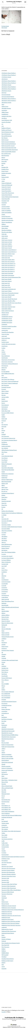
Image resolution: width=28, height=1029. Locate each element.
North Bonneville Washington (14, 1)
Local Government (6, 581)
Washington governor (7, 913)
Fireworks (4, 426)
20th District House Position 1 (9, 87)
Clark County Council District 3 (9, 250)
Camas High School (6, 189)
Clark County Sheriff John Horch (9, 299)
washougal (4, 927)
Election (4, 395)
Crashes (3, 348)
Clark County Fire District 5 (8, 269)
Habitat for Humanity (7, 464)
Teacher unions (5, 823)
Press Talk (4, 707)
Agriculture (4, 110)
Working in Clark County (7, 960)
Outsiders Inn (5, 668)
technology (4, 825)
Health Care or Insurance (8, 473)
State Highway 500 (6, 807)
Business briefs (5, 177)
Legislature (4, 572)
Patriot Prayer (5, 670)
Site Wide (4, 790)
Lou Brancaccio (5, 595)
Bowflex (3, 163)
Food (3, 432)
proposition (4, 711)
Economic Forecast (6, 387)
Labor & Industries (6, 562)
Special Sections (5, 801)
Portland (4, 699)
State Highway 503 (6, 809)
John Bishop (4, 536)
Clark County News (6, 287)
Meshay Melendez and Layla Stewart (10, 607)
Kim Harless (4, 550)
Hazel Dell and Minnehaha (8, 469)
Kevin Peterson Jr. (6, 546)
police (3, 687)
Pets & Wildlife (5, 684)
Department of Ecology (7, 361)
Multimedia (4, 625)
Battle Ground (5, 140)
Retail (3, 723)
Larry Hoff (4, 566)
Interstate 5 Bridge (6, 524)
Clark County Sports (6, 305)
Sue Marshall (5, 821)
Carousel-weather (6, 208)
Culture (3, 352)
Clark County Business (7, 246)
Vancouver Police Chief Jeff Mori (9, 884)
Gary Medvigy (5, 448)
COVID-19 (4, 340)
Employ (3, 399)
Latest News (4, 570)
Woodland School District (8, 958)
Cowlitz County (5, 342)
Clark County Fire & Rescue (8, 261)
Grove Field (4, 462)
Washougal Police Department (9, 931)
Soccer (3, 795)
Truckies (4, 850)
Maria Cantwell (5, 599)
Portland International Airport (9, 701)
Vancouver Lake (5, 878)
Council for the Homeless (8, 332)
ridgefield (4, 727)
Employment (5, 401)
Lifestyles (4, 576)
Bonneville (4, 161)
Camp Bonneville (6, 198)
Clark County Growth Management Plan (11, 277)
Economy (4, 389)
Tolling (3, 833)
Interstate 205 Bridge (7, 521)
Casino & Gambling (6, 210)
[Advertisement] (14, 991)
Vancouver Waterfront (7, 894)
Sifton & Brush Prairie (7, 786)
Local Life (4, 585)
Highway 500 (5, 483)
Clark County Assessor (7, 240)
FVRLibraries (5, 444)
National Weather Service (8, 636)
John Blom (4, 538)
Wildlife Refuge (5, 953)
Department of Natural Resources (10, 363)
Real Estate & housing (7, 719)
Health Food (4, 475)
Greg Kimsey (5, 460)
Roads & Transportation (7, 744)
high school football (6, 481)
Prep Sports (4, 703)
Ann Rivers (4, 118)
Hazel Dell (4, 466)
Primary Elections (6, 709)
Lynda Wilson (5, 597)
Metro (3, 609)
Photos (3, 686)
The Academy (5, 829)
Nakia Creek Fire (5, 632)
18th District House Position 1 (9, 81)
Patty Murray (5, 672)
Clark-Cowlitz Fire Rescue (8, 310)
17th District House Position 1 (9, 73)
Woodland (4, 957)
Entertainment (5, 405)
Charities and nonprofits (7, 220)
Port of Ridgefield (6, 693)
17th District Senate (6, 77)
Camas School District (7, 195)
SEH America (5, 774)
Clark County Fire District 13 (8, 265)
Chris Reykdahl (5, 226)
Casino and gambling (6, 212)
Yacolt (3, 966)
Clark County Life (6, 285)
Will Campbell (5, 955)
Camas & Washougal (6, 183)
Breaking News (5, 169)
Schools (3, 764)
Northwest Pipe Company (8, 650)
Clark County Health (6, 279)
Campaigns (4, 202)
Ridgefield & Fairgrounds (8, 729)
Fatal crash (4, 418)
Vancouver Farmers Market (8, 870)
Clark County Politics (7, 291)
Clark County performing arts (9, 289)
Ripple (3, 740)
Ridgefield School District (8, 739)
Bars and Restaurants (7, 136)
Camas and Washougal (7, 185)
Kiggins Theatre (5, 548)
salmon (3, 752)
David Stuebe (5, 358)
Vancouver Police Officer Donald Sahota (11, 890)
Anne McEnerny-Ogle (7, 120)
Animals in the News (6, 116)
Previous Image (5, 26)
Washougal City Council (7, 929)
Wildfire (3, 949)
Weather (4, 937)
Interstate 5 (4, 523)
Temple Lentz (5, 827)
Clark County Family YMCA (8, 259)
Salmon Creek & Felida (7, 756)
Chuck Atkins (5, 228)
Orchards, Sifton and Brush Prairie (10, 660)
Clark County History (7, 281)
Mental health (5, 605)
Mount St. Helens (6, 621)
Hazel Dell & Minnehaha (7, 468)
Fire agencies (5, 424)
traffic (3, 841)
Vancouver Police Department (9, 888)
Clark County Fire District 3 (8, 267)
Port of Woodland (6, 697)
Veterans (4, 896)
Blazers (3, 157)
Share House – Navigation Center (9, 780)
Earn (3, 375)
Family (3, 414)
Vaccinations (5, 860)
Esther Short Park (6, 411)
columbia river (5, 314)
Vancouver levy (5, 880)
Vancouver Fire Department (8, 872)
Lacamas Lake (5, 564)
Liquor (3, 577)
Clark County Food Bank (7, 273)
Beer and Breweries (6, 153)
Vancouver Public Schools (8, 892)
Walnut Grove (5, 902)
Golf (3, 454)
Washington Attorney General (9, 905)
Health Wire (4, 477)
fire (2, 422)
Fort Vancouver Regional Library (9, 440)
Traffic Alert (5, 843)
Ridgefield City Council (7, 733)
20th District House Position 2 (9, 88)
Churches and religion (7, 232)
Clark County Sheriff (6, 297)
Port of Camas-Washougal (8, 691)
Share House (4, 778)
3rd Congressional (6, 94)
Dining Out (4, 367)
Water (3, 935)
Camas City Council (6, 187)
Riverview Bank (5, 742)
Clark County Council (7, 248)
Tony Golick (4, 835)
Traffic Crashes (5, 845)
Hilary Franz (4, 487)
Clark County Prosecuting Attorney (10, 293)
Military (3, 613)
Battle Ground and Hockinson (9, 143)
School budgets (5, 760)
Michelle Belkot (5, 611)
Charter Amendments (7, 222)
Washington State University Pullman (10, 923)
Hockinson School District (8, 493)
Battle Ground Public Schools (9, 151)
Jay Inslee (4, 532)
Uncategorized (5, 854)
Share (3, 776)
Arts (3, 126)
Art (2, 124)
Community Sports (6, 328)
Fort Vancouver (5, 436)
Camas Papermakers (6, 191)
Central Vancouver (6, 216)
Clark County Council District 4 (9, 251)
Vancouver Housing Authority (9, 874)
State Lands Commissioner (8, 811)
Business (4, 175)
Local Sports (5, 591)
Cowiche (4, 1012)
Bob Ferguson (5, 159)
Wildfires (4, 951)
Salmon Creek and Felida (7, 758)
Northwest (4, 648)
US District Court (6, 858)
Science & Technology (7, 768)
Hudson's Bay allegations (7, 511)
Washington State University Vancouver (11, 925)
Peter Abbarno (5, 680)
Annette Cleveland (6, 122)
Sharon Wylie (5, 782)
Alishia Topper (5, 112)
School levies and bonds (7, 762)
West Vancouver (5, 947)
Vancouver (4, 864)
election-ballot (5, 397)
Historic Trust (5, 489)
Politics (3, 689)
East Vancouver (5, 385)
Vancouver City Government (8, 868)
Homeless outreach (6, 501)
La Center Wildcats (6, 560)
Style (3, 819)
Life (2, 574)
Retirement (4, 725)
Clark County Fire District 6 (8, 271)
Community (4, 324)
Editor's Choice (5, 391)
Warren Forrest (5, 903)
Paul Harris (4, 674)
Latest (3, 568)
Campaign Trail (5, 200)
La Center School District (8, 558)
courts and (4, 336)
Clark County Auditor (7, 244)
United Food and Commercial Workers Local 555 (13, 856)
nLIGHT (3, 644)
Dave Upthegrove (6, 356)
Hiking (3, 485)
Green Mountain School (7, 456)
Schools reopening (6, 766)
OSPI (3, 664)
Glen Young (4, 452)
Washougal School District (8, 933)
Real (3, 715)
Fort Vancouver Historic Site (8, 438)
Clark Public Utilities (6, 308)
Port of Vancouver (6, 695)
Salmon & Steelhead (6, 754)
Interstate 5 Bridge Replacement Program (12, 526)
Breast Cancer (5, 171)
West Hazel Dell (5, 945)
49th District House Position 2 (9, 100)
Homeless (4, 499)
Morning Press (5, 619)
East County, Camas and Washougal (10, 381)
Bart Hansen (5, 138)
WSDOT (3, 962)
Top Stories (4, 837)
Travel (3, 849)
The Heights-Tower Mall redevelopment (11, 831)
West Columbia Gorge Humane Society (11, 943)
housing (3, 507)
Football (4, 434)
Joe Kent (4, 534)
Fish (2, 428)
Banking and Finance (6, 130)
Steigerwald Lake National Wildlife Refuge (12, 815)
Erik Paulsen (4, 409)
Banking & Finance (6, 128)
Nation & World (5, 634)
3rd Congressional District (8, 96)
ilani (3, 517)
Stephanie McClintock (7, 817)
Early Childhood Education (8, 373)
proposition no (5, 713)
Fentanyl (4, 420)
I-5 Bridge (4, 515)
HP (2, 509)
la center (4, 554)
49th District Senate (6, 102)
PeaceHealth (5, 676)
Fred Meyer (4, 442)
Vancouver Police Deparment (8, 886)
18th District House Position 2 (9, 83)
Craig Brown (4, 346)
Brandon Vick (5, 167)
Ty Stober (4, 852)
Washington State (6, 917)
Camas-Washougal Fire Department (10, 196)
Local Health (5, 583)
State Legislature (6, 813)
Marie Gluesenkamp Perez (8, 601)
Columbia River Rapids (7, 320)
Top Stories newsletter (7, 839)
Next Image (4, 27)
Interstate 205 (5, 519)
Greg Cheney (5, 458)
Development (5, 365)
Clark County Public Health (8, 295)
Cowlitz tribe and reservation (8, 344)
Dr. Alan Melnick (5, 371)
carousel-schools (6, 206)
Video (3, 900)
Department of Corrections (8, 360)
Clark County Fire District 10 (8, 263)
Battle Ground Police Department (10, 149)
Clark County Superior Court (8, 306)
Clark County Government (8, 275)
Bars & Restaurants (6, 134)
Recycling (4, 721)
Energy (3, 403)
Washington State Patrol (7, 919)
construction (5, 330)
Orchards (4, 658)
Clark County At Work (7, 242)
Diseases (4, 369)
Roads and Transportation (8, 746)
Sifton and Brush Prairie (7, 788)
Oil (2, 652)
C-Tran (3, 179)
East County (4, 377)
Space (3, 797)
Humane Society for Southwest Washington (12, 513)
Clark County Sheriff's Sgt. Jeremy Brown (11, 303)
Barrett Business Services (8, 132)
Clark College (5, 236)
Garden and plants (6, 446)
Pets (3, 682)
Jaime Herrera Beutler (7, 530)
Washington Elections (7, 911)
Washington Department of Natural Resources (13, 909)
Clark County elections (7, 255)
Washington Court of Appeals (9, 907)
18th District (5, 79)
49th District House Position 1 (9, 98)
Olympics (4, 654)
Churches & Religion (6, 230)
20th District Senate (6, 90)
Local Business (5, 579)
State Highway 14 (6, 805)
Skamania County (6, 794)
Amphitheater (5, 114)
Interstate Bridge (6, 528)
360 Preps (4, 92)
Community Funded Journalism (9, 326)
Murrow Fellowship (6, 629)
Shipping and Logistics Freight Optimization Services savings (14, 1027)
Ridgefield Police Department (9, 737)
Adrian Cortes (5, 106)
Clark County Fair (6, 257)
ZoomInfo (4, 968)
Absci (3, 104)
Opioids (3, 656)
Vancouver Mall (5, 882)
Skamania (4, 792)
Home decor (4, 497)
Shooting (4, 784)
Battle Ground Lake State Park (9, 147)
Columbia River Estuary (7, 316)
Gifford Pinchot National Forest (9, 450)
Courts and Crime (6, 338)
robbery (3, 748)
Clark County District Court (8, 253)
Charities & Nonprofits (7, 218)
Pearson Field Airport (7, 678)
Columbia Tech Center (7, 322)
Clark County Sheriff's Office (8, 301)
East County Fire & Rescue (8, 379)
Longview (4, 593)
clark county (5, 238)
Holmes (3, 495)
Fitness (3, 430)
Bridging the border (6, 173)
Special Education (6, 799)
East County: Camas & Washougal (10, 383)
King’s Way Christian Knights (8, 552)
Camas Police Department (8, 193)
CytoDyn (4, 354)
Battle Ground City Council (8, 145)
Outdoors (4, 666)
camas (3, 181)
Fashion (3, 416)
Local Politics (5, 589)
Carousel (4, 204)
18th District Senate (6, 85)
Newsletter (4, 642)
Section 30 (4, 772)
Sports (3, 803)
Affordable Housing (6, 108)
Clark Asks (4, 234)
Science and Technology (7, 770)
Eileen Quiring (5, 393)
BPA (3, 165)
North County (5, 646)
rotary (3, 750)
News (3, 640)
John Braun (4, 540)
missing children (5, 615)
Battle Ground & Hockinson (8, 142)
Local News (4, 587)
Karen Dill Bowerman (7, 544)
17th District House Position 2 (9, 75)
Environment (5, 407)
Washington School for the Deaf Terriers (11, 915)
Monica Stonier (5, 617)
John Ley (4, 542)
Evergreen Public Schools (8, 413)
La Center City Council (7, 556)
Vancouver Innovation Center (9, 876)
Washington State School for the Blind (11, 921)
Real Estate (4, 717)
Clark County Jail (6, 283)
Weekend (4, 941)
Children (4, 224)
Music (3, 631)
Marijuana (4, 603)
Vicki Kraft (4, 898)
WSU (3, 964)
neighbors (4, 638)
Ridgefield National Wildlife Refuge (10, 735)
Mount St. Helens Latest (7, 623)
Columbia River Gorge (7, 318)
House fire (4, 503)
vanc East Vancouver (6, 862)
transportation (5, 847)
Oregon (3, 662)
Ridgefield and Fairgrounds (8, 731)
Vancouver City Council (7, 866)
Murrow (3, 627)
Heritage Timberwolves (7, 479)
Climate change (5, 312)
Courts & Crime (5, 334)
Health (3, 471)
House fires (4, 505)
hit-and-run (4, 491)
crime (3, 350)
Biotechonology (5, 155)
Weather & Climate (6, 939)
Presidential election (6, 705)
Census (3, 214)
